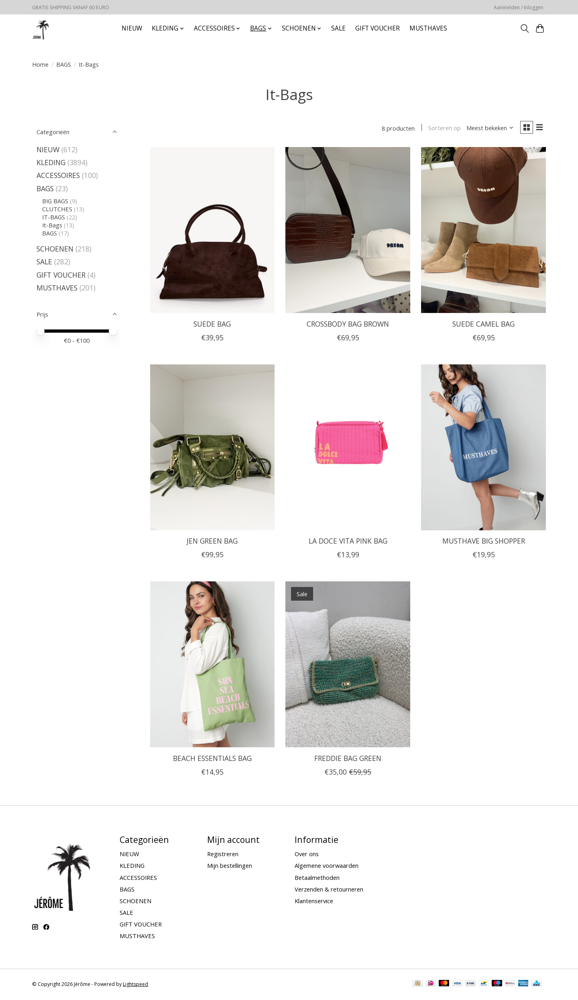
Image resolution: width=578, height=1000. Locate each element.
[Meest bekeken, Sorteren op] (488, 129)
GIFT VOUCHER (377, 28)
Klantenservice (314, 902)
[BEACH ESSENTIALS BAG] (212, 665)
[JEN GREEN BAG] (212, 448)
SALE (338, 28)
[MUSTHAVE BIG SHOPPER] (483, 448)
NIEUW (132, 28)
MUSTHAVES (428, 28)
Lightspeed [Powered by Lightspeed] (135, 985)
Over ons (307, 855)
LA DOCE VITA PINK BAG (348, 542)
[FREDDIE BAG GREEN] (347, 665)
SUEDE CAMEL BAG (483, 324)
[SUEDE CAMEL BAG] (483, 231)
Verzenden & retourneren (329, 890)
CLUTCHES (57, 209)
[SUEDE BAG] (212, 231)
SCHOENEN (55, 249)
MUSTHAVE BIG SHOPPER (483, 542)
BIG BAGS (55, 201)
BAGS (63, 64)
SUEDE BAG (212, 324)
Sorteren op (442, 129)
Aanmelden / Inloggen (518, 7)
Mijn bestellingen (229, 867)
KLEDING (51, 162)
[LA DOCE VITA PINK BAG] (347, 448)
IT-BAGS (53, 217)
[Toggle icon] (524, 28)
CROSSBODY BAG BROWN (348, 324)
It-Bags (52, 225)
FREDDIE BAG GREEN (347, 759)
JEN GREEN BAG (212, 542)
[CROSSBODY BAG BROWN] (347, 231)
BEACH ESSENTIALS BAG (212, 759)
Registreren (222, 855)
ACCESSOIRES (58, 175)
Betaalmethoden (317, 878)
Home (40, 64)
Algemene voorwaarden (326, 867)
